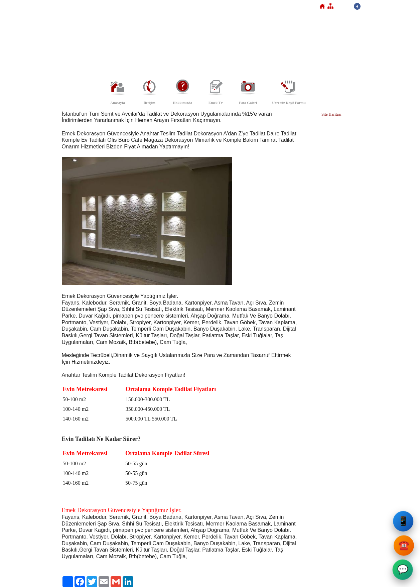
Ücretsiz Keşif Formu (289, 103)
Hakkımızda (182, 103)
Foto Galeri (248, 103)
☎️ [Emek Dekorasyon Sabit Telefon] (403, 547)
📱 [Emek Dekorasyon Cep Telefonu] (404, 523)
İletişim (149, 103)
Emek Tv (215, 103)
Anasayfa (117, 103)
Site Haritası (331, 114)
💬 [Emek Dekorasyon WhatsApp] (403, 571)
